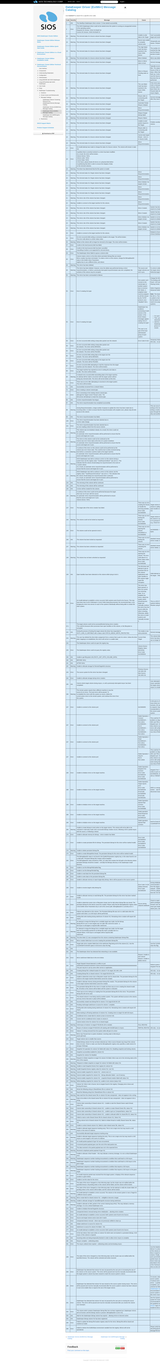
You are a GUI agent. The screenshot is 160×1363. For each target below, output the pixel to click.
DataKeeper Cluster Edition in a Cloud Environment (48, 53)
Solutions (42, 93)
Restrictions (43, 119)
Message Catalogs (45, 97)
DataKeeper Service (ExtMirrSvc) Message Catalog (52, 107)
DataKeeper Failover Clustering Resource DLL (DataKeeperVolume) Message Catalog (51, 102)
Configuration (41, 75)
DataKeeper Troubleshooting (46, 90)
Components (41, 71)
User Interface (43, 68)
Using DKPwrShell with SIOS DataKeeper (46, 82)
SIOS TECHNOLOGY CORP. (51, 2)
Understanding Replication (45, 73)
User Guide (41, 86)
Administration (42, 77)
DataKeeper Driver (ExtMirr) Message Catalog (50, 111)
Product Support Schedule (45, 127)
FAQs (39, 88)
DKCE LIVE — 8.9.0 (74, 1)
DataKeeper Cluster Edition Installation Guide (44, 59)
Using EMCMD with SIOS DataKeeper (48, 80)
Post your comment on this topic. (79, 1350)
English (123, 1)
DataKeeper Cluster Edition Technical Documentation (48, 65)
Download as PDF (48, 133)
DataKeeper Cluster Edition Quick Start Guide (47, 47)
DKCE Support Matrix (44, 123)
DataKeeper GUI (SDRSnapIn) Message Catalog (51, 115)
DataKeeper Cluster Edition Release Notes (48, 41)
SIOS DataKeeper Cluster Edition (47, 36)
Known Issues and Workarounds (49, 95)
